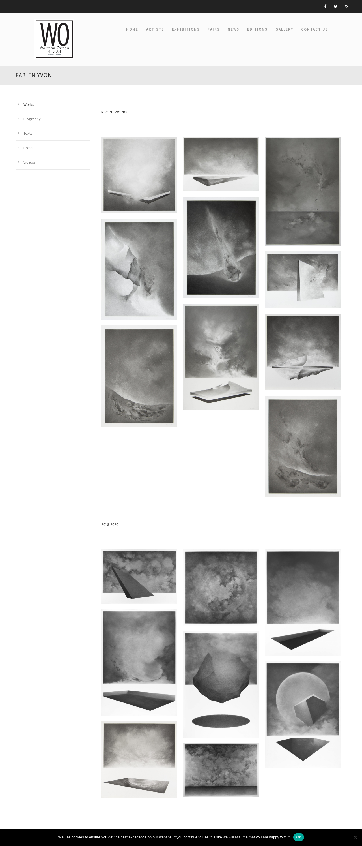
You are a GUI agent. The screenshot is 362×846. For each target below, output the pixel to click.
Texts (28, 133)
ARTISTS (155, 29)
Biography (32, 118)
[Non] (355, 837)
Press (28, 147)
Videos (29, 162)
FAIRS (214, 29)
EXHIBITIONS (186, 29)
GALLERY (284, 29)
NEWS (233, 29)
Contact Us (314, 29)
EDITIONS (257, 29)
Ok (298, 837)
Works (28, 104)
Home (132, 29)
